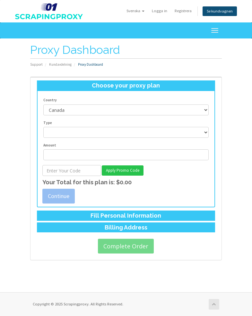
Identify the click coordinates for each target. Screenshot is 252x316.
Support (36, 64)
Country (50, 100)
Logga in (159, 10)
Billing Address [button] (126, 227)
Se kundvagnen (219, 11)
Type (47, 123)
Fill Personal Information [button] (126, 215)
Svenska (135, 10)
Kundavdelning (60, 64)
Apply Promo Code (122, 170)
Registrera (182, 10)
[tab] (126, 85)
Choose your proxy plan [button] (126, 85)
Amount (49, 145)
